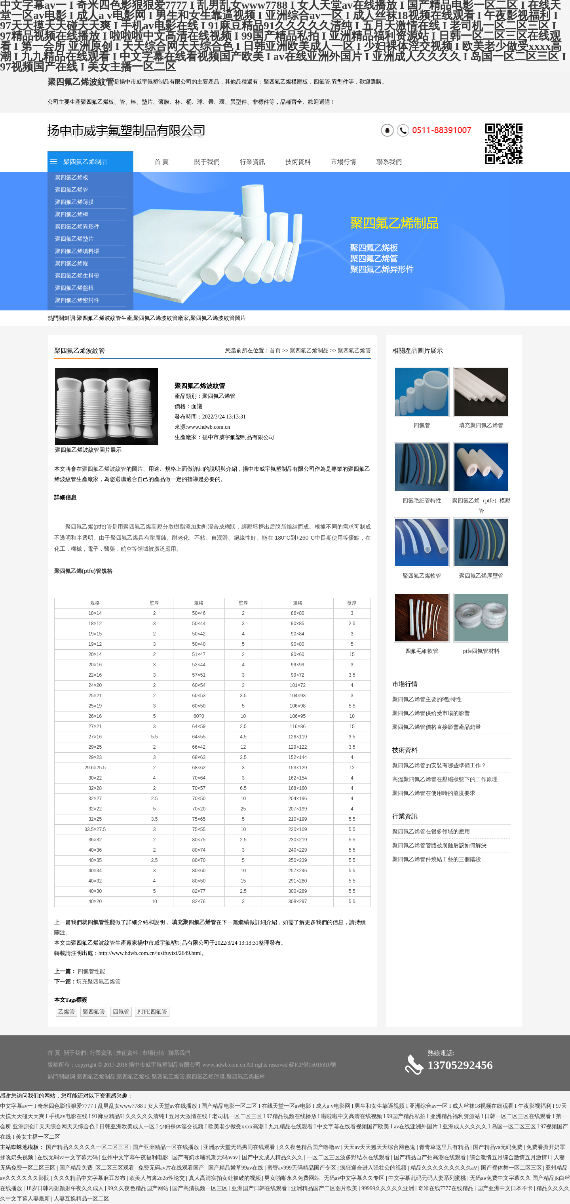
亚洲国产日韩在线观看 (260, 1188)
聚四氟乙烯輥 (71, 263)
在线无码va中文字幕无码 (68, 1157)
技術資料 (298, 161)
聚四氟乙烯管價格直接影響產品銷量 (436, 727)
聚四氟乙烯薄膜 (74, 202)
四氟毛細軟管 (422, 651)
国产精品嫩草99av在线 (236, 1168)
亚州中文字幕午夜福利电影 (136, 1157)
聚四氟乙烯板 (71, 178)
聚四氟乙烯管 (71, 190)
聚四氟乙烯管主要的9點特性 (427, 699)
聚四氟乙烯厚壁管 (481, 576)
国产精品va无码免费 (498, 1147)
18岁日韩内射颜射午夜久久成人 (65, 1188)
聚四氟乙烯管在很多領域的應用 (431, 832)
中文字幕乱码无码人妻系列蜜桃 (427, 1178)
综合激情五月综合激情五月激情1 (510, 1157)
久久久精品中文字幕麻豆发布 (90, 1178)
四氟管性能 (101, 922)
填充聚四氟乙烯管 (194, 922)
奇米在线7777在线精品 (446, 1188)
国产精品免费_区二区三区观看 (97, 1168)
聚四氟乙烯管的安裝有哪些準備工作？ (439, 765)
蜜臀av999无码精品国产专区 (302, 1168)
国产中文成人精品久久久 (273, 1157)
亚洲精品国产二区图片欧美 (325, 1188)
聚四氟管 (94, 1012)
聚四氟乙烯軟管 (422, 576)
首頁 (275, 351)
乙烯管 (66, 1012)
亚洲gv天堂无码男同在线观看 (240, 1147)
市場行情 (343, 161)
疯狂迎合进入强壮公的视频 (374, 1168)
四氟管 (121, 1012)
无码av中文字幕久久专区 (355, 1178)
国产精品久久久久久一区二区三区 (88, 1147)
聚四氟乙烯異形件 (77, 227)
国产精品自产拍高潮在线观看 (430, 1157)
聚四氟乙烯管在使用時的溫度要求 (433, 793)
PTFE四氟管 (152, 1012)
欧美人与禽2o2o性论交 (157, 1178)
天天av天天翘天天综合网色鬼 (380, 1147)
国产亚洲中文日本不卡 (505, 1188)
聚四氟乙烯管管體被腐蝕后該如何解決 (439, 845)
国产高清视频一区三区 (200, 1188)
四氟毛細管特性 (422, 501)
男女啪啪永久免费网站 (292, 1178)
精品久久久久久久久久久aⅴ (444, 1168)
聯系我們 (389, 161)
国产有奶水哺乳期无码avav (205, 1157)
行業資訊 (252, 161)
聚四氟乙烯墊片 (74, 239)
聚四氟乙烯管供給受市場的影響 (431, 713)
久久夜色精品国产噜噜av (310, 1147)
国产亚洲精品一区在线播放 (167, 1147)
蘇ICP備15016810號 (312, 1065)
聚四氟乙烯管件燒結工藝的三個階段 (436, 859)
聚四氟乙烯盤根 (74, 288)
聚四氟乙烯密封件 (77, 300)
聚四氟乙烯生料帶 (77, 276)
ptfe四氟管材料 (481, 651)
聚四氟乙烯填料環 (77, 251)
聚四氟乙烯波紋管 (104, 469)
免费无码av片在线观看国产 (172, 1168)
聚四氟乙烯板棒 (245, 1077)
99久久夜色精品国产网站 (139, 1188)
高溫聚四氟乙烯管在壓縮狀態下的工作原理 (445, 779)
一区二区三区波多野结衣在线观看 (349, 1157)
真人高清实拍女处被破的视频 (225, 1178)
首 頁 (161, 161)
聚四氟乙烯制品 (85, 161)
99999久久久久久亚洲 (388, 1188)
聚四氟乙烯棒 (71, 214)
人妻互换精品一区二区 (82, 1199)
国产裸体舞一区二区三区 (512, 1168)
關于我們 (207, 161)
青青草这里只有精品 (445, 1147)
